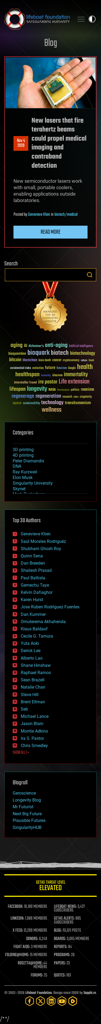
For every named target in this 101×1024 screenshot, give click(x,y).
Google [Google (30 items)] (72, 368)
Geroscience (24, 793)
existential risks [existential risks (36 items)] (20, 368)
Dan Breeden (33, 563)
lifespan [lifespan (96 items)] (17, 389)
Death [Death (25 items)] (91, 360)
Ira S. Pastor (32, 738)
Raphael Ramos (36, 672)
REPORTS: (60, 946)
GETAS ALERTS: (64, 918)
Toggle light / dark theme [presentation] (92, 19)
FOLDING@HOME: (17, 955)
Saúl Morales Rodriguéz (43, 541)
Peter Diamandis (28, 460)
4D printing (23, 455)
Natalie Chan (33, 687)
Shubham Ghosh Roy (41, 548)
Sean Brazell (32, 679)
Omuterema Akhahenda (43, 621)
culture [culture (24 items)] (84, 360)
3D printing (23, 449)
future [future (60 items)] (50, 367)
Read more (51, 232)
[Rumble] (72, 1001)
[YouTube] (62, 1001)
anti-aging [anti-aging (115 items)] (56, 345)
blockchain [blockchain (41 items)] (30, 360)
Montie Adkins (34, 731)
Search (89, 274)
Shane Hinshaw (36, 665)
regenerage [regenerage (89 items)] (23, 396)
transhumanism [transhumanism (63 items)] (78, 402)
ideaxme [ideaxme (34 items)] (57, 376)
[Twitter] (40, 1001)
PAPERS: (60, 963)
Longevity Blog (27, 800)
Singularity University (33, 483)
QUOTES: (59, 975)
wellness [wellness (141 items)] (51, 410)
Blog (50, 43)
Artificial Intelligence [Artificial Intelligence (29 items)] (81, 346)
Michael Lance (34, 716)
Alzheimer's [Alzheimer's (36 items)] (36, 346)
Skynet (19, 488)
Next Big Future (27, 813)
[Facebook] (29, 1001)
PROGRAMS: (62, 955)
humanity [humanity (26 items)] (46, 375)
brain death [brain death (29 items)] (45, 360)
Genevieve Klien (39, 214)
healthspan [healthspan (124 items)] (27, 374)
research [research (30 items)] (67, 397)
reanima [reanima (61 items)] (87, 389)
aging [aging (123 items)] (17, 345)
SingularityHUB (27, 827)
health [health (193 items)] (85, 367)
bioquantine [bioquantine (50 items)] (17, 353)
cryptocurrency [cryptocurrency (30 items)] (71, 360)
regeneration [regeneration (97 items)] (48, 396)
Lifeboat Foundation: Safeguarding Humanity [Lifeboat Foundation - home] (37, 19)
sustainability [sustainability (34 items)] (31, 403)
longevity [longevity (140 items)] (37, 389)
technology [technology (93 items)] (52, 403)
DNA (17, 466)
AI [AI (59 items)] (25, 346)
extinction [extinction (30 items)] (38, 368)
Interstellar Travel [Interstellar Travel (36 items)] (25, 383)
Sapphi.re (89, 993)
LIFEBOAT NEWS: (65, 906)
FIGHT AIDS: (21, 946)
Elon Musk (23, 477)
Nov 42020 (21, 143)
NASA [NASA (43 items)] (52, 390)
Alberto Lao (32, 658)
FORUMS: (37, 975)
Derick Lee (30, 650)
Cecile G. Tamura (37, 636)
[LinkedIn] (51, 1001)
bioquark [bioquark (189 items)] (38, 353)
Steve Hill (30, 694)
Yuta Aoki (30, 643)
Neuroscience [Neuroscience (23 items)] (63, 390)
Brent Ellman (33, 701)
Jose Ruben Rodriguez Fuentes (50, 606)
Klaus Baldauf (34, 628)
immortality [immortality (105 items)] (76, 374)
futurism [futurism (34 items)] (62, 368)
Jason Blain (32, 723)
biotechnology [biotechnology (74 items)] (82, 353)
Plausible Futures (29, 820)
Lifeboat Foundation (38, 993)
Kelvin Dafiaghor (37, 592)
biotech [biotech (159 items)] (60, 353)
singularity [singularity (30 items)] (86, 397)
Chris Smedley (34, 745)
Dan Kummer (33, 614)
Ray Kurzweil (25, 471)
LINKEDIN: (17, 918)
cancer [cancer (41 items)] (56, 360)
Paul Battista (33, 577)
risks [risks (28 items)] (76, 396)
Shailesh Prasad (36, 570)
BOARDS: (60, 938)
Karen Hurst (32, 599)
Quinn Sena (32, 555)
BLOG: (58, 930)
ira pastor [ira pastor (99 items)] (47, 382)
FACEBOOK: (15, 906)
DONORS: (32, 938)
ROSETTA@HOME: (30, 963)
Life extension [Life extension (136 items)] (74, 381)
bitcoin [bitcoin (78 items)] (15, 360)
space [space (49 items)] (17, 403)
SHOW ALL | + (21, 752)
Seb (24, 709)
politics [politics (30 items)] (75, 390)
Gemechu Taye (35, 585)
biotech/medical (66, 214)
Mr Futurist (23, 806)
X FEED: (18, 930)
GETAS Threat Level (50, 886)
